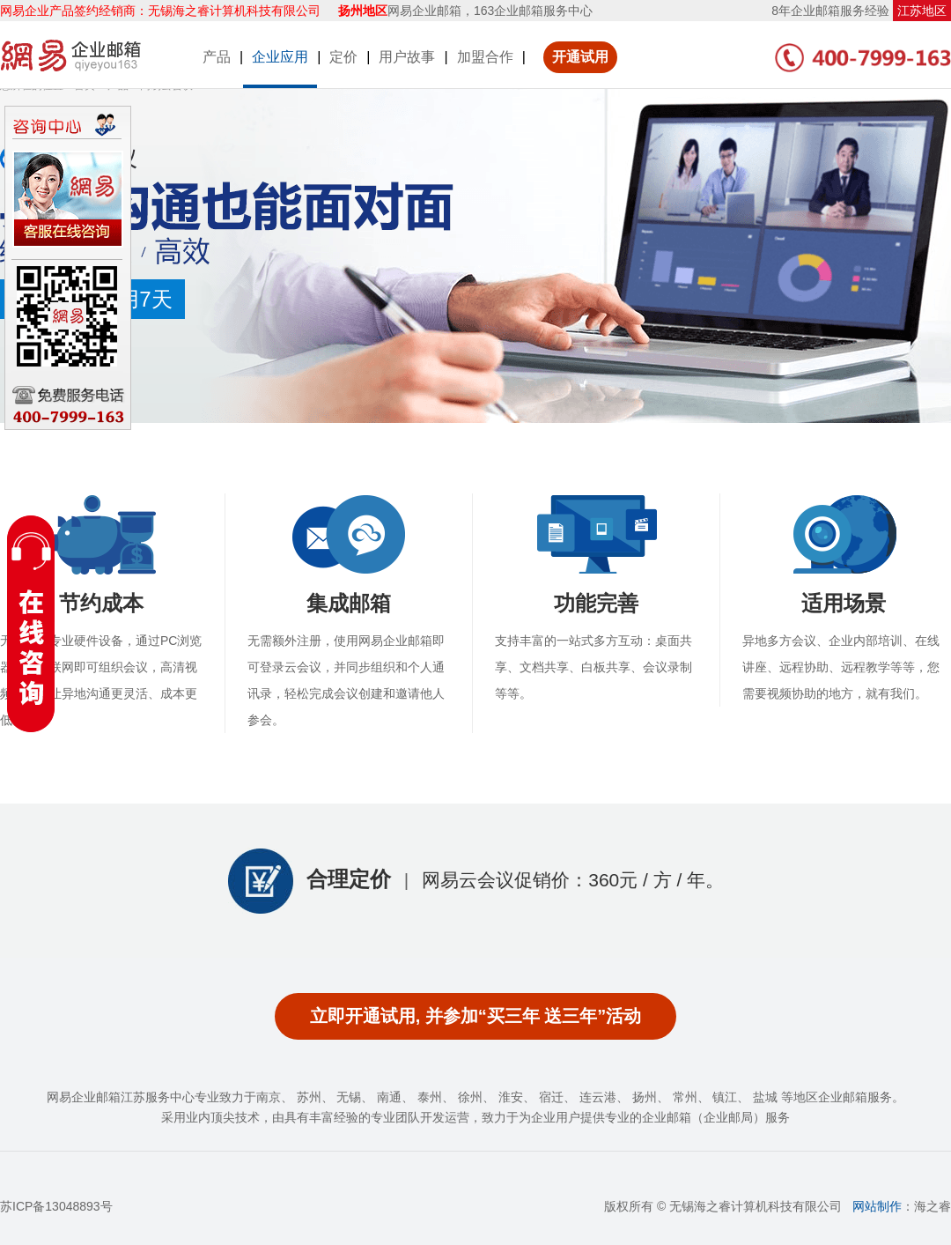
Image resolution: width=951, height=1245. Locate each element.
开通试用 (580, 56)
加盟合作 (485, 56)
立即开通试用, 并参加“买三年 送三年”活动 (476, 1016)
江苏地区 (922, 11)
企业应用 (280, 56)
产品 (217, 56)
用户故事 (407, 56)
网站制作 (877, 1206)
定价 (343, 56)
